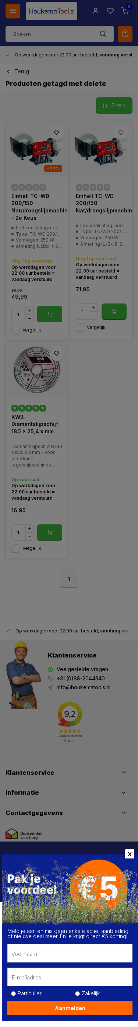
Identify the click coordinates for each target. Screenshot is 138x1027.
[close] (122, 902)
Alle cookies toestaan (69, 1009)
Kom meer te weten (35, 989)
